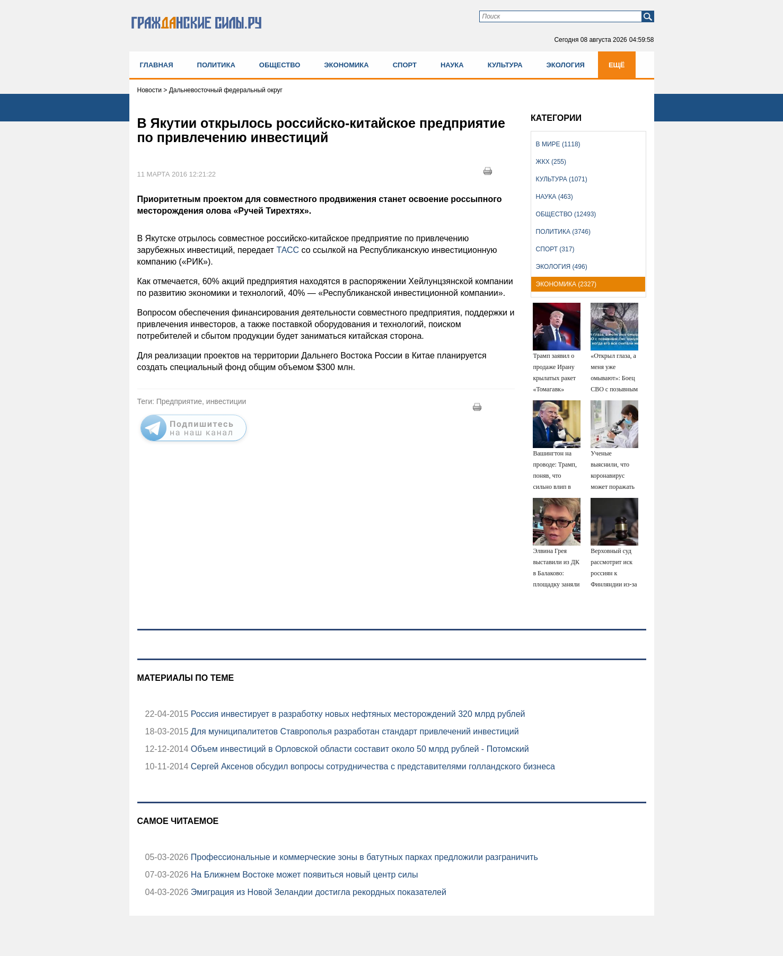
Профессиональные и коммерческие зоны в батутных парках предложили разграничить (363, 857)
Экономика (346, 65)
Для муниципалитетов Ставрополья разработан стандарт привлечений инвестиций (353, 731)
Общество (280, 65)
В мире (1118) (558, 144)
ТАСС (287, 250)
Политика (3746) (563, 231)
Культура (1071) (561, 179)
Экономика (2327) (566, 284)
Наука (452, 65)
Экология (566, 65)
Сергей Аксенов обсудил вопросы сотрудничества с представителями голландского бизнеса (371, 766)
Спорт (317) (555, 249)
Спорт (405, 65)
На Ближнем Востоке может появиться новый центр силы (303, 874)
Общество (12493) (566, 214)
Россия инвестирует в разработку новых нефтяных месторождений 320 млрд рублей (356, 713)
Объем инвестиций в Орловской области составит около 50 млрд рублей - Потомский (358, 748)
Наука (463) (554, 196)
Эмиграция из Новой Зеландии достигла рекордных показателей (317, 892)
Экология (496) (561, 266)
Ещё (617, 65)
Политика (216, 65)
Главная (156, 65)
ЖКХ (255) (551, 161)
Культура (505, 65)
